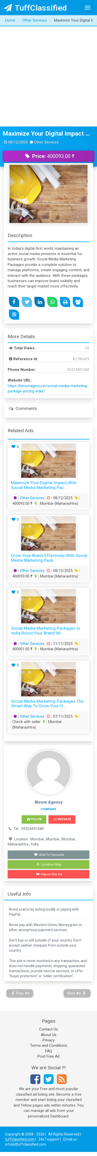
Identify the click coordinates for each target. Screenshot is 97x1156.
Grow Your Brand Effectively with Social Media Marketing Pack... (49, 558)
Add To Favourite (49, 855)
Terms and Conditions (48, 1045)
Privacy (49, 1040)
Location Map (49, 864)
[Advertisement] (48, 76)
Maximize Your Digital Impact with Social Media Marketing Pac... (44, 485)
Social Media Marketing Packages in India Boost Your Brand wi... (45, 631)
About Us (48, 1035)
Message (62, 819)
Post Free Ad (48, 1056)
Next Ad (76, 993)
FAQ (48, 1051)
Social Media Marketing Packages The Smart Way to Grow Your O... (47, 704)
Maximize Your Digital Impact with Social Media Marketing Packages (48, 133)
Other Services (32, 498)
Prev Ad (20, 993)
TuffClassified (35, 8)
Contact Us (48, 1029)
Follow (34, 819)
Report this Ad (49, 874)
